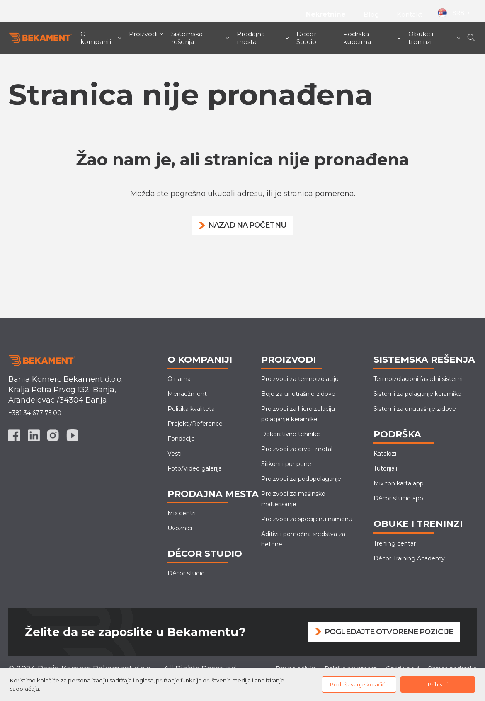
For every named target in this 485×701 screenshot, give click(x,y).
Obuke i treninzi (420, 38)
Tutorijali (385, 468)
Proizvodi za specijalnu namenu (306, 519)
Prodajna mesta (251, 38)
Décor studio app (398, 498)
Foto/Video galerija (194, 468)
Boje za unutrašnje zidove (298, 394)
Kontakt (409, 14)
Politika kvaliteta (191, 408)
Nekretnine (325, 14)
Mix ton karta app (398, 483)
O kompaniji (95, 38)
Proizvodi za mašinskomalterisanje (293, 499)
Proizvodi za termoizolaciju (300, 379)
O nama (179, 379)
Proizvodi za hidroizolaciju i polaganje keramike (299, 414)
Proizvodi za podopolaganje (301, 479)
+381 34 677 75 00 (34, 413)
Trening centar (394, 543)
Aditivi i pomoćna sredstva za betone (303, 539)
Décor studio (186, 573)
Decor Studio (306, 38)
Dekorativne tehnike (290, 434)
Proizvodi (143, 34)
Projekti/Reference (195, 423)
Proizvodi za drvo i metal (296, 449)
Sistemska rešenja (187, 38)
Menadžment (187, 394)
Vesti (174, 453)
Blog (371, 14)
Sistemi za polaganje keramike (417, 394)
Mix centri (181, 513)
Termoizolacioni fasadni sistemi (418, 379)
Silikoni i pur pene (286, 464)
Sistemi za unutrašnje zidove (414, 408)
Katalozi (384, 453)
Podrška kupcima (357, 38)
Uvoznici (179, 528)
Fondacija (181, 438)
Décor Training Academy (409, 558)
